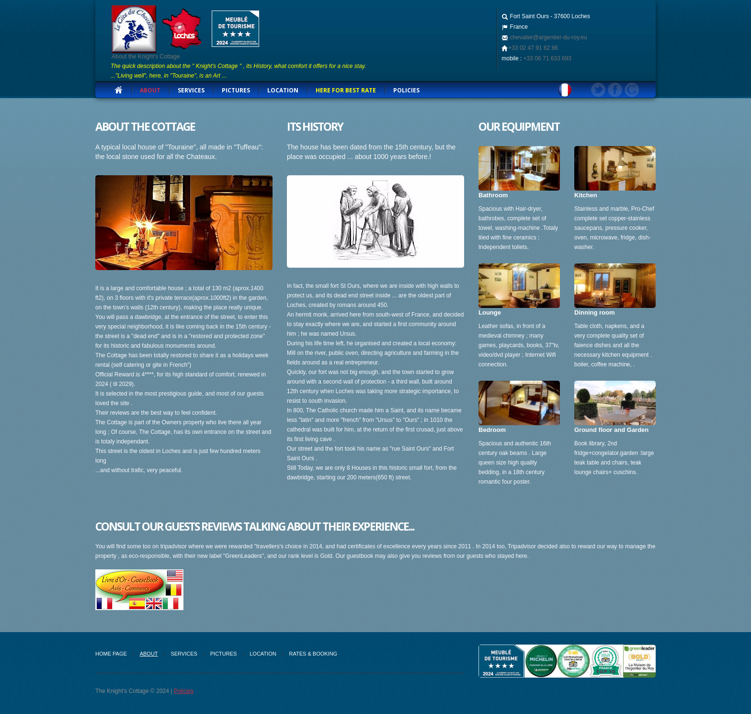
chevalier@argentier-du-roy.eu (547, 37)
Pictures (236, 90)
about (150, 90)
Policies (406, 90)
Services (184, 654)
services (191, 90)
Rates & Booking (313, 654)
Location (282, 90)
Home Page (111, 654)
